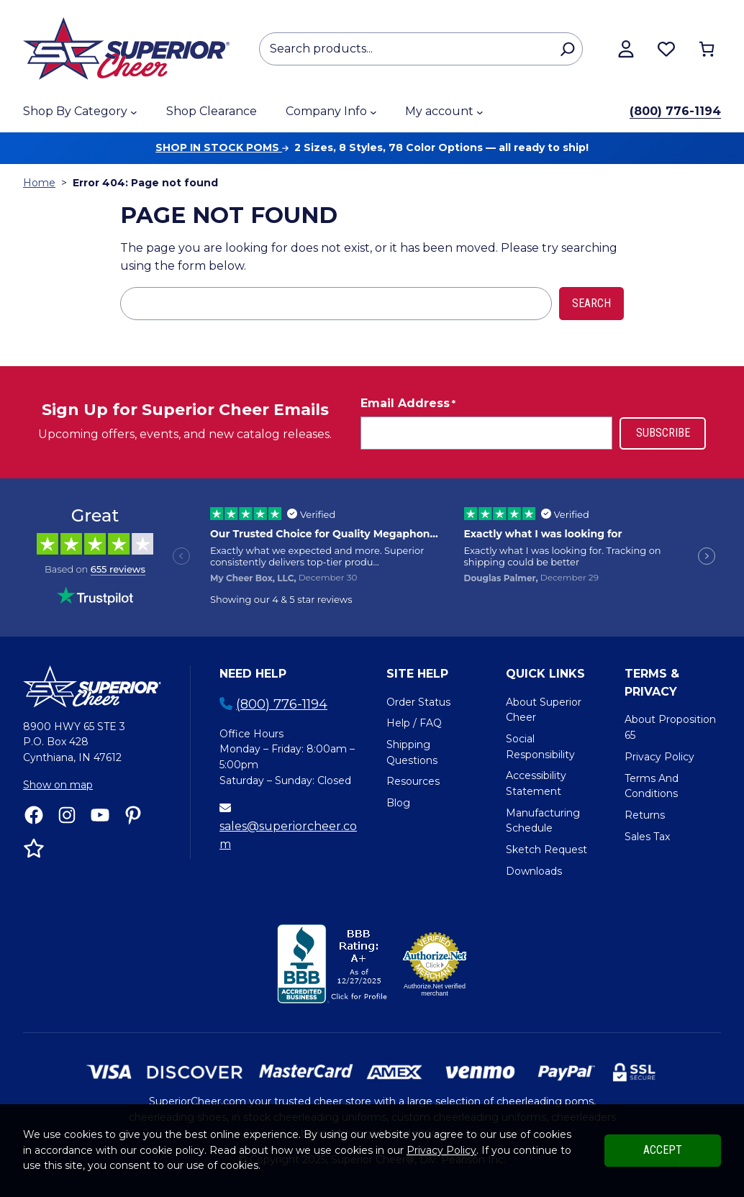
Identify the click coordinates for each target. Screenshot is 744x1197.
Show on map (58, 784)
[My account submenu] (480, 112)
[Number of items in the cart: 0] (706, 49)
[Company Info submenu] (373, 112)
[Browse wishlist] (666, 49)
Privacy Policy (441, 1150)
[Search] (567, 48)
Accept (662, 1150)
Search (591, 303)
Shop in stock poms (222, 147)
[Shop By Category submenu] (133, 112)
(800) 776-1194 (675, 111)
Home (39, 182)
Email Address (407, 403)
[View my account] (626, 49)
